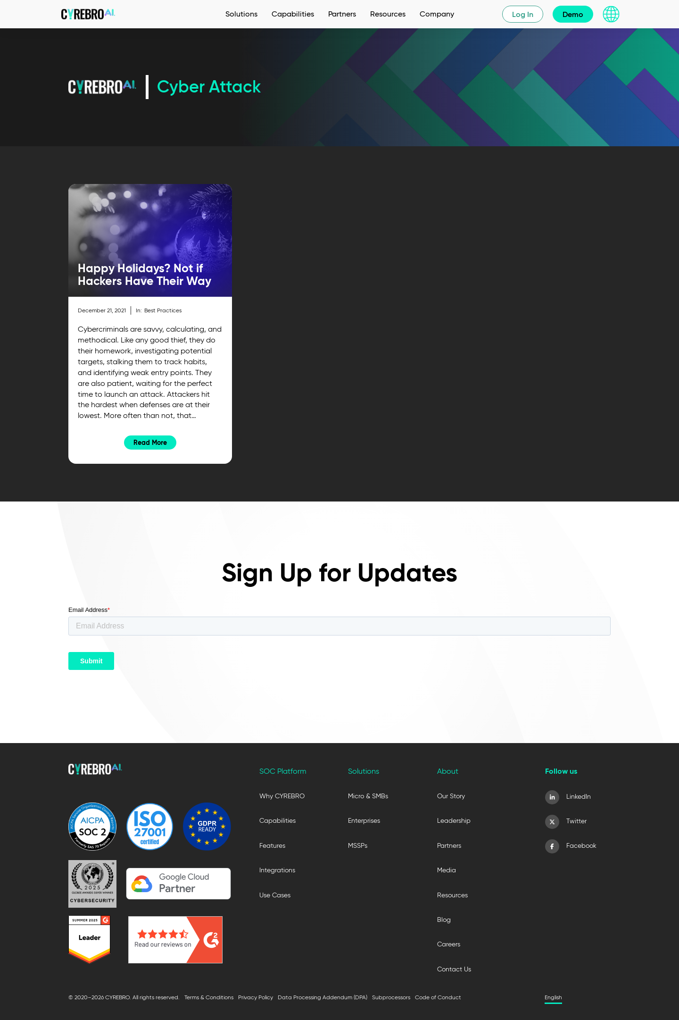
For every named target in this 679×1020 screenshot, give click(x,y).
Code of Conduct (438, 997)
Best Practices (163, 310)
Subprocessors (391, 997)
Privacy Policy (255, 997)
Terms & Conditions (208, 997)
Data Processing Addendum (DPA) (322, 997)
